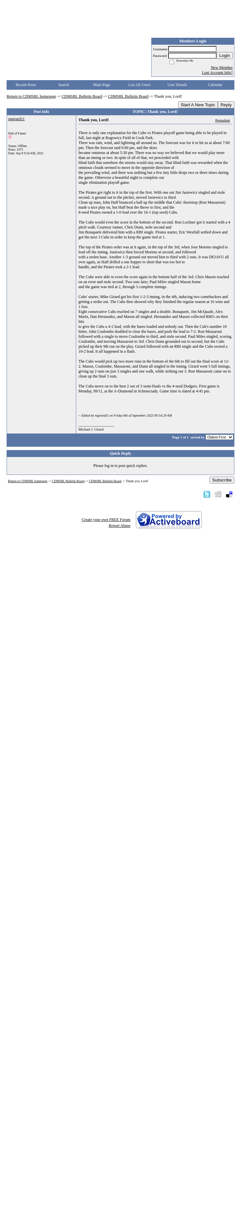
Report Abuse (119, 525)
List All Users (139, 84)
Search (63, 84)
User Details (177, 84)
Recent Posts (26, 84)
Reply (226, 104)
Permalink (222, 120)
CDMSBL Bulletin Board (82, 96)
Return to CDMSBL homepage (31, 96)
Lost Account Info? (217, 72)
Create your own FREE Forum (106, 519)
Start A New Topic (198, 104)
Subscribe (222, 480)
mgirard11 (16, 119)
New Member (222, 67)
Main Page (101, 84)
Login (224, 55)
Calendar (215, 84)
